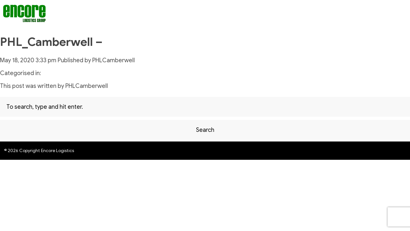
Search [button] (205, 129)
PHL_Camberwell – (51, 42)
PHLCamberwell (113, 60)
